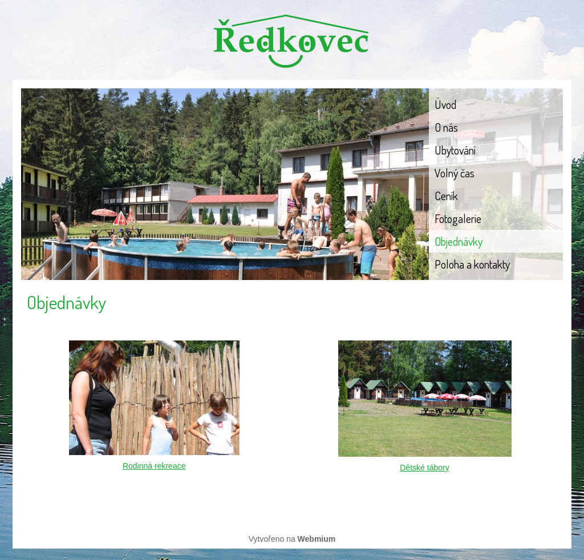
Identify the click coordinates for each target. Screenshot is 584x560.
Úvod (445, 104)
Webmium (317, 538)
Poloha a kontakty (472, 264)
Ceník (446, 195)
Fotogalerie (458, 218)
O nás (446, 127)
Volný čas (454, 172)
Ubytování (455, 150)
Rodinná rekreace (154, 465)
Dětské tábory (424, 467)
